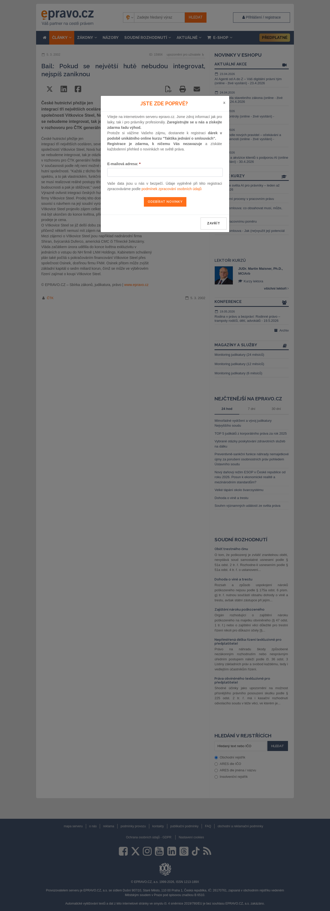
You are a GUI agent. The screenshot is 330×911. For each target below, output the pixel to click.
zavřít (213, 223)
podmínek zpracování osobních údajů (172, 189)
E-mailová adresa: (124, 164)
